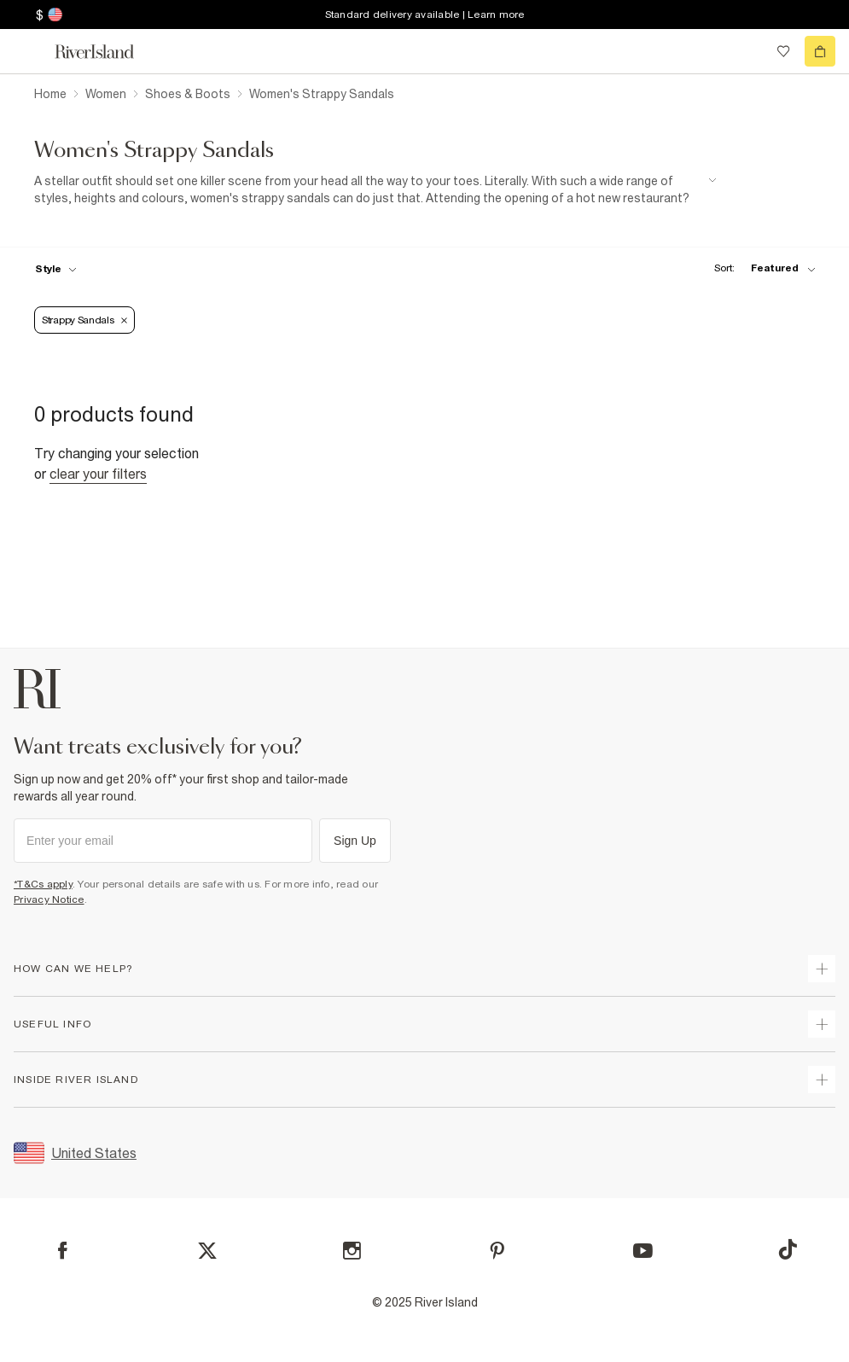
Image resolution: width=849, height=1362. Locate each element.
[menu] (29, 51)
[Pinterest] (497, 1250)
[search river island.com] (748, 51)
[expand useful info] (821, 1024)
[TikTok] (787, 1249)
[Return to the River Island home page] (106, 51)
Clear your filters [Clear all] (98, 473)
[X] (207, 1251)
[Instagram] (351, 1250)
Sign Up (355, 840)
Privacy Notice (49, 899)
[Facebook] (62, 1250)
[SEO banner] (375, 190)
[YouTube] (642, 1250)
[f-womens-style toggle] (55, 268)
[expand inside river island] (821, 1079)
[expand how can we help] (821, 968)
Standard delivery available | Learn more (425, 14)
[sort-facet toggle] (760, 268)
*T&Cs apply (43, 884)
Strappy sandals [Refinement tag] (84, 320)
